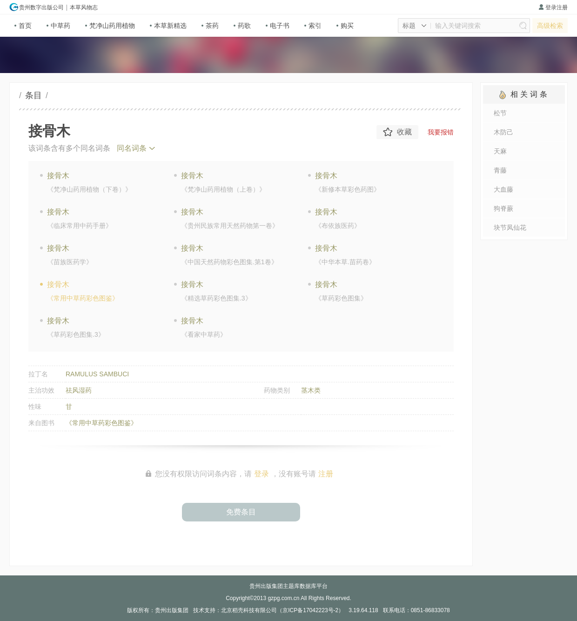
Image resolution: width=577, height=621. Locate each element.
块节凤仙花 (510, 227)
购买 (345, 25)
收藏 (397, 132)
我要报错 (441, 132)
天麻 (500, 151)
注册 (325, 474)
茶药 (210, 25)
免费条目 (241, 512)
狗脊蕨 (503, 208)
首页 (23, 25)
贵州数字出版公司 (36, 7)
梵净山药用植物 (110, 25)
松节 (500, 113)
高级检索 (550, 25)
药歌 (242, 25)
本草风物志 (84, 7)
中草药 (58, 25)
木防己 (503, 132)
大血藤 (503, 189)
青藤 (500, 170)
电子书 (277, 25)
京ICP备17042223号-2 (310, 610)
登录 (261, 474)
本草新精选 (168, 25)
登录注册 (553, 7)
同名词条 (132, 148)
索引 (313, 25)
